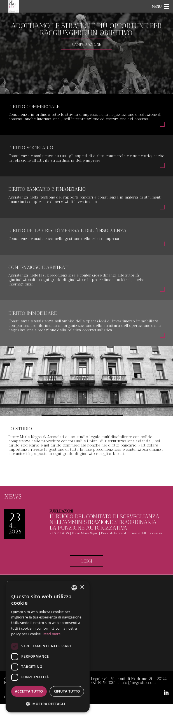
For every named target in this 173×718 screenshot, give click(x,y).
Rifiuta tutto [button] (66, 691)
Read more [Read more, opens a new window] (52, 634)
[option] (86, 53)
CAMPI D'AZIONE (86, 44)
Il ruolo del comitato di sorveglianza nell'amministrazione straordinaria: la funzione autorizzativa (104, 522)
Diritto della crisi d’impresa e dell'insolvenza (131, 533)
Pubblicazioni (61, 511)
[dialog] (48, 646)
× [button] (82, 587)
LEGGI (86, 561)
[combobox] (74, 588)
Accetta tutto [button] (29, 691)
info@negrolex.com (138, 682)
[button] (47, 703)
